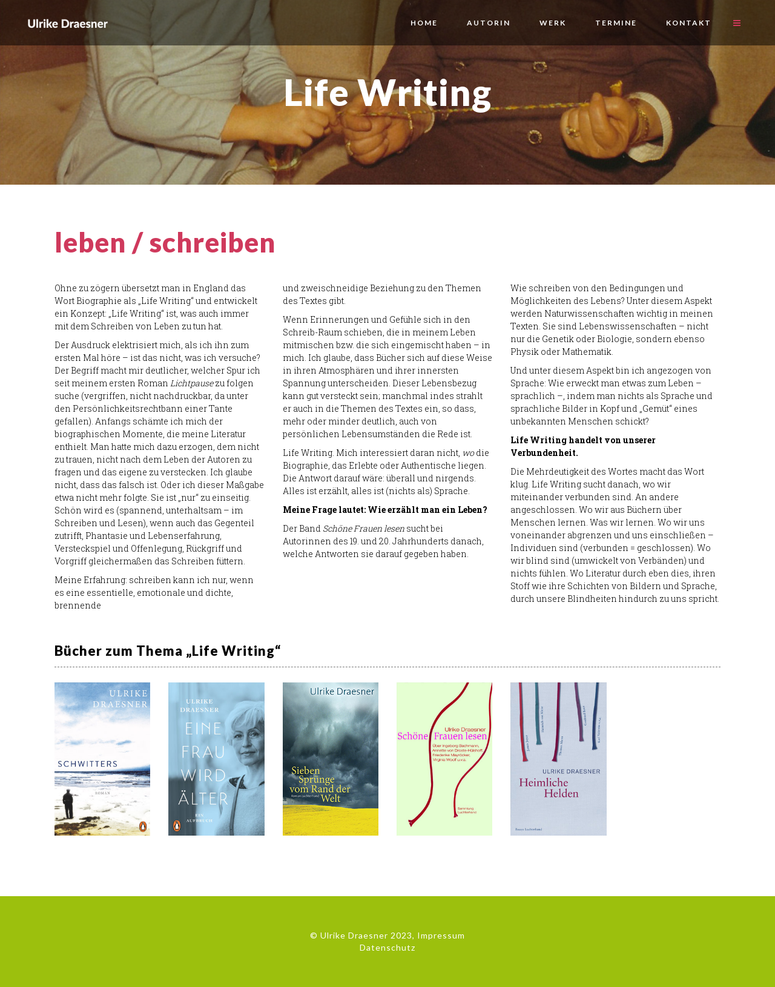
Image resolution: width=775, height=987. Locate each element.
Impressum (441, 935)
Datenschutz (387, 947)
